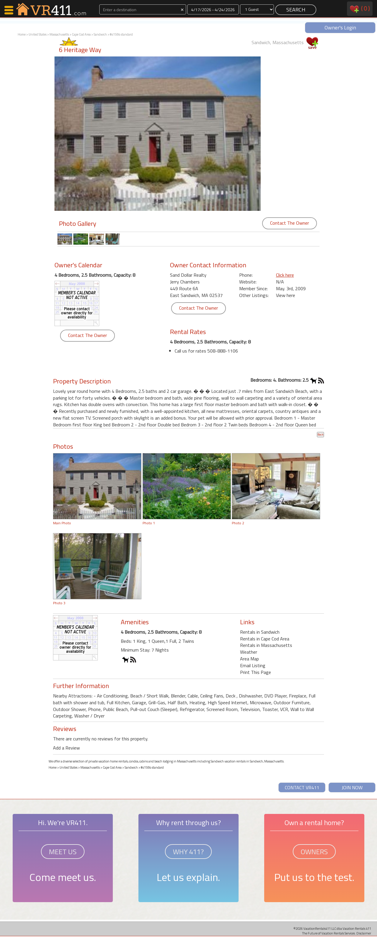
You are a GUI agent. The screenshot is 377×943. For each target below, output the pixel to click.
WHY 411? (188, 851)
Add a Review (66, 747)
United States (38, 34)
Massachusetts (59, 34)
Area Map (249, 658)
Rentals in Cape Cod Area (264, 638)
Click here (285, 274)
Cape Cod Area (81, 34)
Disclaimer (363, 933)
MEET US (63, 851)
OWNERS (314, 851)
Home (22, 34)
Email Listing (252, 665)
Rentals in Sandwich (260, 631)
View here (285, 295)
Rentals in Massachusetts (266, 645)
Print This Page (255, 672)
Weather (248, 651)
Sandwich (100, 34)
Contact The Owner (289, 222)
